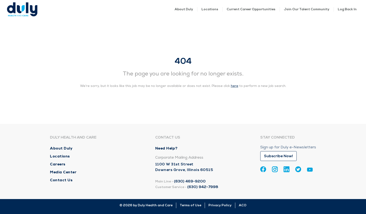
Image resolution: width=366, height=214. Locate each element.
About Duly (184, 9)
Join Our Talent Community (306, 9)
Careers (58, 164)
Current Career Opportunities (251, 9)
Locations (209, 9)
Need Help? (166, 148)
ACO (242, 205)
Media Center (63, 172)
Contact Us (61, 180)
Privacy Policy (220, 205)
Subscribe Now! (278, 156)
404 (183, 61)
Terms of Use (190, 205)
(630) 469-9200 (190, 181)
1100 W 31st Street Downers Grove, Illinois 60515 (184, 167)
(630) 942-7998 (202, 187)
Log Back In (347, 9)
